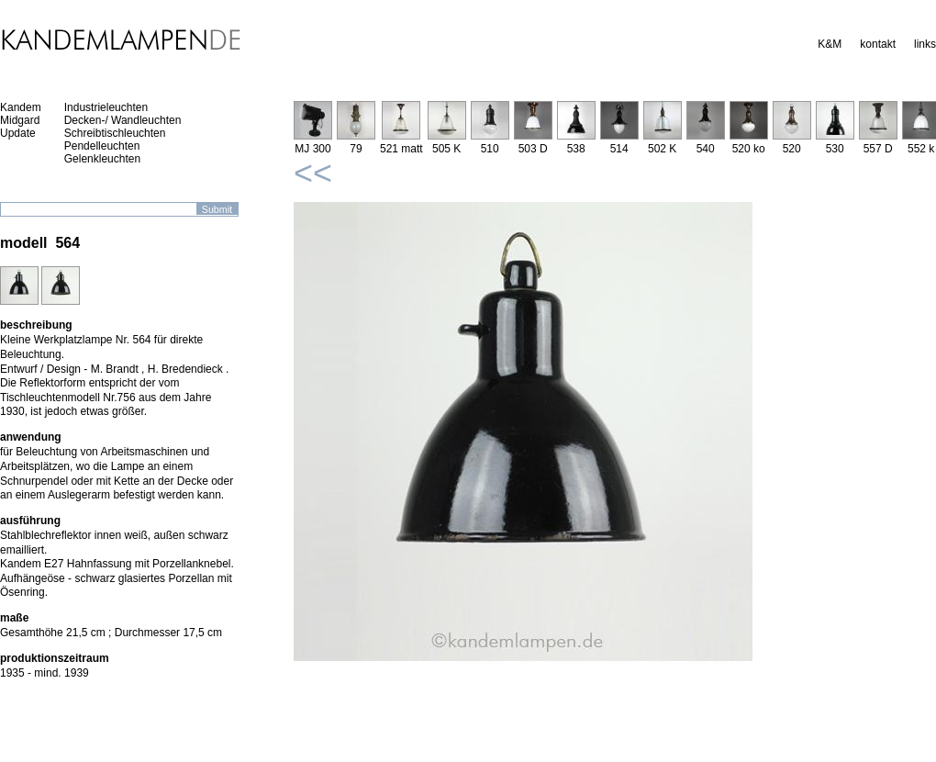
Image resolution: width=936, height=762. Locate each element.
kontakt (878, 44)
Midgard (19, 120)
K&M (829, 44)
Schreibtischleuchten (115, 133)
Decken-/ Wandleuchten (123, 120)
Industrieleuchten (106, 107)
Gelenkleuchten (102, 158)
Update (18, 133)
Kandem (20, 107)
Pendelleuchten (102, 146)
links (925, 44)
